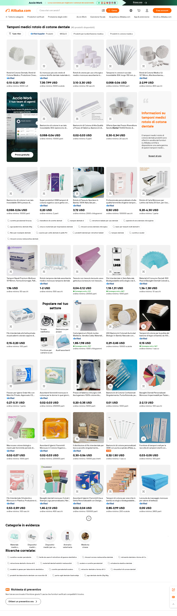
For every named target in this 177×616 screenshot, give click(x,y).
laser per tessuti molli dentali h (126, 227)
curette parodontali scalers (61, 569)
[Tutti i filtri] (15, 33)
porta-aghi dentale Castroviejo (65, 575)
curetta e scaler (137, 233)
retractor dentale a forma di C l (91, 569)
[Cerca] (112, 10)
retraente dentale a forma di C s (132, 557)
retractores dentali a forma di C (21, 563)
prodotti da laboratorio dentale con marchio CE (27, 575)
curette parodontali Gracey (19, 221)
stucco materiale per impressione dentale (55, 227)
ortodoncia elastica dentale (120, 563)
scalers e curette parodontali (89, 563)
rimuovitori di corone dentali (123, 569)
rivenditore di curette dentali (49, 221)
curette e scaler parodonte (19, 557)
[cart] (139, 11)
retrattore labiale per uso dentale (103, 221)
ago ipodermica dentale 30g (19, 227)
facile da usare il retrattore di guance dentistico (57, 557)
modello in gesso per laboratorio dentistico (25, 569)
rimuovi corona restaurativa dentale (22, 239)
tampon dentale (116, 233)
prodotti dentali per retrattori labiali (88, 233)
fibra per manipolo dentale (19, 233)
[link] (173, 589)
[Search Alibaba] (69, 10)
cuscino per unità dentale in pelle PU (51, 233)
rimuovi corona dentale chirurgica (92, 227)
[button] (103, 10)
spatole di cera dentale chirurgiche (138, 221)
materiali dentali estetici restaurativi (56, 563)
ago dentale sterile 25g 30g (96, 575)
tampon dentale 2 (75, 221)
